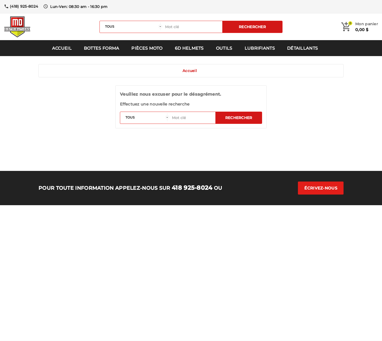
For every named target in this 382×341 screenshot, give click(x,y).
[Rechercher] (192, 27)
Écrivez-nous (320, 188)
